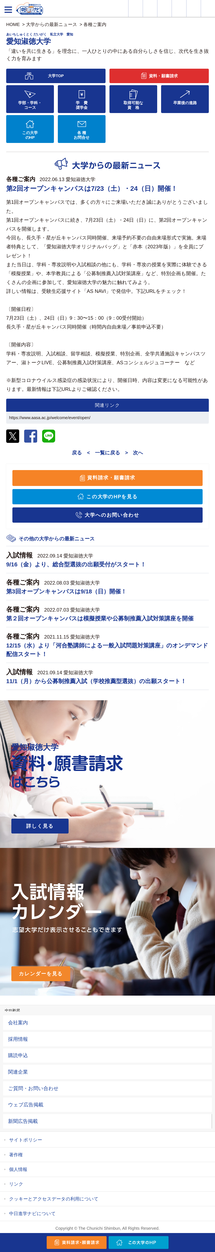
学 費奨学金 (82, 105)
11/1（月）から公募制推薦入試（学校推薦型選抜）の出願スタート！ (96, 681)
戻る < (81, 452)
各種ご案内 (94, 24)
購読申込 (18, 1055)
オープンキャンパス (164, 8)
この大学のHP (30, 135)
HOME (13, 24)
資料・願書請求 (150, 8)
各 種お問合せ (81, 135)
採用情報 (18, 1039)
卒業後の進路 (185, 103)
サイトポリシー (25, 1139)
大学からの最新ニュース (51, 24)
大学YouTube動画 (208, 8)
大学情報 (135, 8)
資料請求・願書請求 (111, 477)
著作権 (16, 1154)
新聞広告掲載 (23, 1121)
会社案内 (18, 1022)
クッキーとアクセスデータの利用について (54, 1198)
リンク (16, 1184)
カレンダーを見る (41, 973)
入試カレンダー (179, 8)
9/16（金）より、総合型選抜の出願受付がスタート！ (76, 564)
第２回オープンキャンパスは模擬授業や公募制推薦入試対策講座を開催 (100, 618)
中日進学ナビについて (32, 1213)
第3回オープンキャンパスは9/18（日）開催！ (66, 591)
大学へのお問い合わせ (112, 515)
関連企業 (18, 1072)
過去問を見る (193, 8)
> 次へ (134, 452)
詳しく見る (40, 826)
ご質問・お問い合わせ (33, 1088)
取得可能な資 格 (133, 105)
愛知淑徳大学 (80, 179)
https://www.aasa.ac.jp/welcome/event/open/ (49, 417)
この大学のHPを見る (112, 496)
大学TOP (56, 76)
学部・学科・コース (30, 105)
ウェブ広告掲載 (25, 1104)
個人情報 (18, 1169)
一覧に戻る (107, 452)
